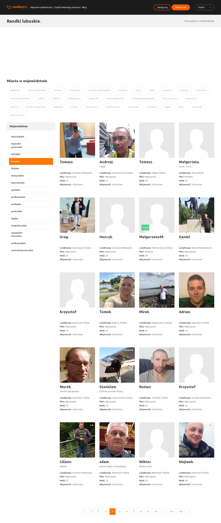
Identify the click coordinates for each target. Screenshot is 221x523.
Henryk (105, 237)
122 (181, 511)
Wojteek (186, 462)
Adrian (184, 312)
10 (155, 511)
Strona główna (191, 21)
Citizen (65, 462)
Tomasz (66, 162)
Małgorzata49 (151, 237)
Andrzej (106, 162)
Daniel (184, 237)
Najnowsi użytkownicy (41, 7)
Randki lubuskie (207, 21)
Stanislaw (107, 387)
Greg (64, 237)
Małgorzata (189, 162)
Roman (145, 387)
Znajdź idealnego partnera (67, 7)
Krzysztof (68, 312)
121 (171, 511)
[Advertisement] (110, 49)
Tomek (105, 312)
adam (104, 462)
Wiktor (145, 462)
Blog (84, 7)
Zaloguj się (162, 7)
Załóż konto (181, 7)
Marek (65, 387)
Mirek (144, 312)
